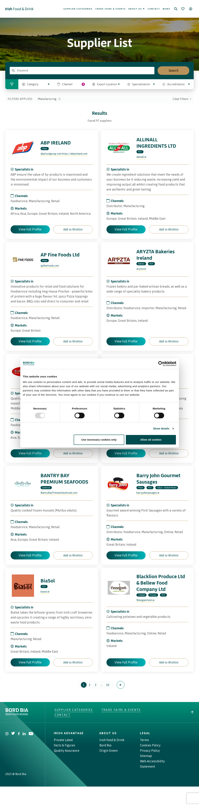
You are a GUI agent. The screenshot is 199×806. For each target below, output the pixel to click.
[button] (73, 229)
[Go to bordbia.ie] (30, 711)
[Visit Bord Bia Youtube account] (31, 734)
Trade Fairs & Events (110, 9)
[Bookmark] (183, 8)
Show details (161, 428)
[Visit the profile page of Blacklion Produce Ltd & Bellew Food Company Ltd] (118, 587)
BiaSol (48, 580)
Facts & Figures (64, 745)
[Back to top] (192, 712)
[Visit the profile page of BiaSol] (23, 585)
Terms (144, 740)
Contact (154, 9)
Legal (145, 733)
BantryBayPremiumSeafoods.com (59, 492)
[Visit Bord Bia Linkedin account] (24, 734)
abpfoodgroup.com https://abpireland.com (64, 153)
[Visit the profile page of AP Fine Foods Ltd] (23, 259)
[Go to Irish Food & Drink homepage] (19, 8)
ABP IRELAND (56, 143)
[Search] (175, 8)
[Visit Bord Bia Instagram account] (6, 734)
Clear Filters (182, 98)
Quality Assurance (66, 750)
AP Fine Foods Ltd (60, 255)
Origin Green (108, 750)
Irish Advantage (69, 733)
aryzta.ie (141, 268)
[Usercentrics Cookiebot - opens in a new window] (160, 363)
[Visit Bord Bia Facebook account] (19, 734)
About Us (136, 9)
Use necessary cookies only (99, 439)
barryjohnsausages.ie (147, 492)
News (166, 9)
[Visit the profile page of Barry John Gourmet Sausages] (118, 483)
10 (107, 684)
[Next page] (120, 685)
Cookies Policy (150, 745)
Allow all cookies (151, 439)
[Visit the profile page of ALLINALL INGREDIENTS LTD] (118, 147)
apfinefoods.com (50, 265)
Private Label (63, 740)
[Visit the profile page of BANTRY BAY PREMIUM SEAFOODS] (23, 483)
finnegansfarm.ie (145, 600)
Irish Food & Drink (111, 740)
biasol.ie (45, 591)
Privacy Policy (150, 750)
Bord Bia (105, 745)
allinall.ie (141, 156)
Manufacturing (49, 98)
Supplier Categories (78, 9)
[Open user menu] (190, 8)
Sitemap (146, 756)
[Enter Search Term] (13, 70)
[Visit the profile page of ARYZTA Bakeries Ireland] (118, 259)
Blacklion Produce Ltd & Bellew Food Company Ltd (160, 582)
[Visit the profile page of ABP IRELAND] (23, 147)
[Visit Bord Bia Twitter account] (13, 734)
